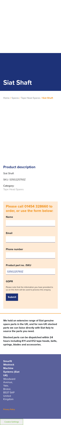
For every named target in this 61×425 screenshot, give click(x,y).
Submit (12, 297)
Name (30, 220)
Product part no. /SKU (30, 269)
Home (6, 98)
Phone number (30, 253)
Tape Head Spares (30, 98)
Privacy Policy (9, 409)
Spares (15, 98)
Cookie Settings (11, 421)
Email (30, 237)
